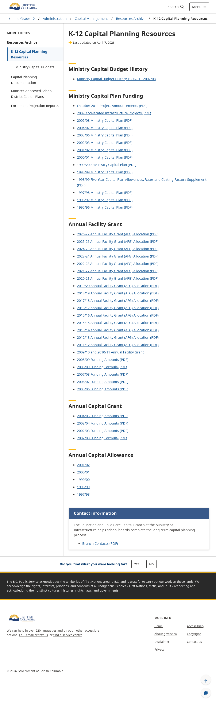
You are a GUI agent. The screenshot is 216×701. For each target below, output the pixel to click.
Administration (55, 18)
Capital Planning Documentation (24, 80)
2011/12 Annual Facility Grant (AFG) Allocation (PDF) (118, 344)
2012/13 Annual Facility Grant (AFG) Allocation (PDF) (118, 337)
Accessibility (195, 626)
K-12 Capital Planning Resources (29, 54)
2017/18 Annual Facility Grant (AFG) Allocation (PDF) (118, 300)
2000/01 (83, 472)
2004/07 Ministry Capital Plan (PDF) (104, 127)
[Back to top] (206, 680)
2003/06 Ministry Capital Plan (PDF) (104, 135)
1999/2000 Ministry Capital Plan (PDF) (106, 164)
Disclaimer (161, 642)
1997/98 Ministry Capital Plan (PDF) (104, 192)
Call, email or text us (33, 635)
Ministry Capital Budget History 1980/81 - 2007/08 (116, 79)
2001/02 (83, 464)
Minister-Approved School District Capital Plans (32, 94)
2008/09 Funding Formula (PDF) (102, 367)
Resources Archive (130, 18)
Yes (136, 564)
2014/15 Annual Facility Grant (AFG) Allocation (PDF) (118, 322)
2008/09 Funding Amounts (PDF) (102, 359)
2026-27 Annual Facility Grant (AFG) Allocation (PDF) (117, 234)
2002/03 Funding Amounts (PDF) (102, 430)
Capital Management (91, 18)
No (151, 564)
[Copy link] (206, 693)
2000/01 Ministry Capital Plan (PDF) (104, 157)
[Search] (176, 6)
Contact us (194, 642)
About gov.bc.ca (165, 634)
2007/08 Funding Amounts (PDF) (102, 374)
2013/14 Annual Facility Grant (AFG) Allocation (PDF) (118, 330)
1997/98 (83, 494)
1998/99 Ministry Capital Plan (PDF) (104, 172)
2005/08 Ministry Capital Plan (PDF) (104, 120)
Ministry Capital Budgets (34, 67)
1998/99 (83, 487)
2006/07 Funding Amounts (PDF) (102, 381)
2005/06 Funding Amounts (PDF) (102, 389)
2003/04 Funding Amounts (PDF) (102, 423)
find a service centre (67, 635)
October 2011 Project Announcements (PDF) (112, 105)
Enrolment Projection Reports (35, 105)
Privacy (159, 649)
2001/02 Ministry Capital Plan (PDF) (104, 150)
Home (158, 626)
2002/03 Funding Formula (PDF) (102, 438)
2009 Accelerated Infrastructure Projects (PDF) (114, 113)
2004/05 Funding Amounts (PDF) (102, 416)
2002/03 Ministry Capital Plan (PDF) (104, 142)
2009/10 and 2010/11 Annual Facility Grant (110, 352)
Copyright (194, 634)
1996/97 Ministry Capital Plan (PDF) (104, 200)
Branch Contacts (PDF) (100, 543)
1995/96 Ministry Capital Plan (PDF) (104, 207)
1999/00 (83, 479)
